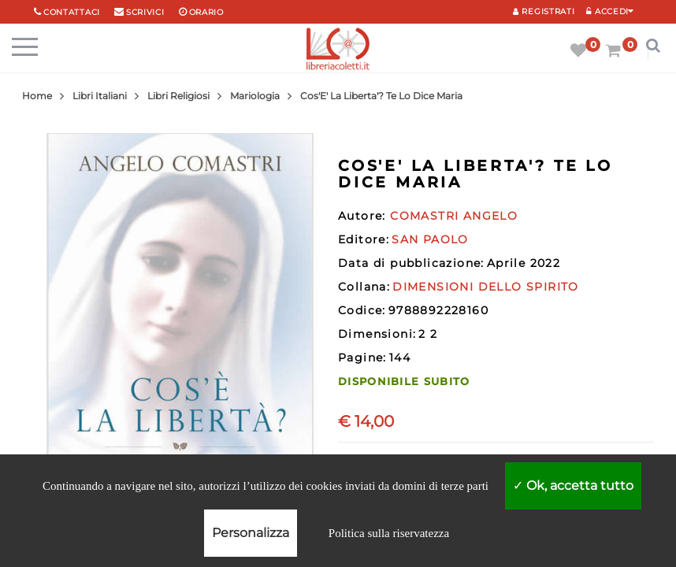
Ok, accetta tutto (573, 485)
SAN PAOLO (430, 239)
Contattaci (71, 12)
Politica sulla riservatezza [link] (389, 533)
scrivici (145, 12)
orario (206, 12)
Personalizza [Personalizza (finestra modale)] (250, 532)
